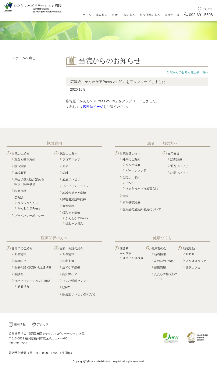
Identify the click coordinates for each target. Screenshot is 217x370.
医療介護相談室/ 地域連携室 (33, 267)
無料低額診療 (131, 202)
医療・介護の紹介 (71, 248)
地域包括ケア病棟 (74, 192)
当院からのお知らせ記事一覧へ (187, 72)
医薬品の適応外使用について (141, 209)
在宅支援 (173, 153)
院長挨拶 (20, 166)
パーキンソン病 (136, 170)
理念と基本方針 (24, 159)
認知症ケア (69, 274)
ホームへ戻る (25, 58)
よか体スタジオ (196, 261)
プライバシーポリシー (29, 215)
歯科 (65, 172)
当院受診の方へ (130, 153)
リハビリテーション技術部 (32, 281)
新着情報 (20, 254)
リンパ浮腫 (133, 165)
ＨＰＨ (190, 254)
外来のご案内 (131, 159)
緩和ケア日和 (74, 223)
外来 (65, 166)
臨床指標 (20, 191)
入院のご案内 (131, 177)
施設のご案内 (68, 153)
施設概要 (20, 172)
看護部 (18, 274)
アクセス (207, 9)
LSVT (129, 183)
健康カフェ (193, 267)
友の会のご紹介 (164, 261)
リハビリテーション (75, 186)
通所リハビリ (71, 179)
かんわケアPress (29, 208)
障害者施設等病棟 (74, 199)
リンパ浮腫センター (75, 281)
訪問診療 (176, 159)
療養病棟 (68, 206)
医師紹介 (20, 261)
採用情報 (20, 324)
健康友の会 (158, 248)
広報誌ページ (93, 106)
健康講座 (160, 267)
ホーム (86, 15)
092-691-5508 (201, 15)
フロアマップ (71, 159)
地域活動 (189, 248)
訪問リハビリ (179, 172)
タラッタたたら (28, 203)
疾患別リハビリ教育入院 (142, 188)
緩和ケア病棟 (71, 212)
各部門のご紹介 (22, 248)
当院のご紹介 (20, 153)
